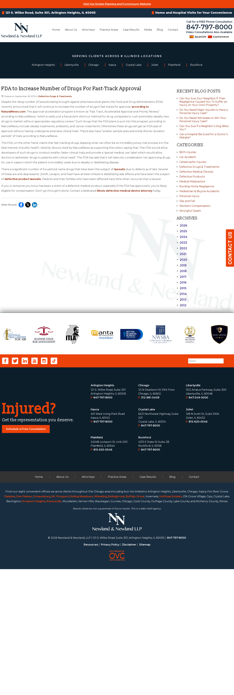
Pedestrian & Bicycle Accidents (199, 191)
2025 (182, 231)
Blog (160, 29)
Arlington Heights (102, 511)
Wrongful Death (190, 210)
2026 (182, 225)
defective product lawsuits (23, 179)
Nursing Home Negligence (196, 186)
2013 (181, 299)
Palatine (9, 622)
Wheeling (100, 622)
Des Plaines (24, 622)
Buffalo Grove (135, 622)
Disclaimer (129, 670)
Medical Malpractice (192, 181)
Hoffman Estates (170, 622)
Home (56, 29)
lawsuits (119, 169)
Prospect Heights (34, 627)
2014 (182, 294)
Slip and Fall (187, 201)
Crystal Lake (146, 535)
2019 (182, 265)
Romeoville (54, 627)
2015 (181, 288)
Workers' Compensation (194, 205)
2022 (182, 248)
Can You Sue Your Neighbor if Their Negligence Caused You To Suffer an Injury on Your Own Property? (203, 101)
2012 (181, 305)
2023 (182, 242)
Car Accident (187, 157)
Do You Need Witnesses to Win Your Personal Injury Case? (202, 119)
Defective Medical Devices (196, 171)
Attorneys (88, 29)
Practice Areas (109, 29)
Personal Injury (189, 196)
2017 (182, 276)
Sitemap (144, 670)
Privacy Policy (110, 670)
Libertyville (193, 511)
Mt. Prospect (60, 622)
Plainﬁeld (97, 563)
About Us (71, 29)
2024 (182, 237)
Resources (91, 670)
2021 (181, 254)
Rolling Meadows (81, 622)
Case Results (131, 29)
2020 (182, 259)
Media (148, 29)
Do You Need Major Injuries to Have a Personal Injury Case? (203, 111)
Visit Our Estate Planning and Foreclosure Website (117, 4)
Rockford (144, 563)
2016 (182, 282)
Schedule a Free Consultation (26, 554)
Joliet (189, 535)
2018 (182, 271)
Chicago (143, 511)
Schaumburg (41, 622)
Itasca (95, 535)
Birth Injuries (187, 152)
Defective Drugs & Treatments (55, 96)
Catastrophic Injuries (192, 161)
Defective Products (192, 176)
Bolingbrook (116, 622)
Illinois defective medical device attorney (124, 190)
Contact (173, 29)
